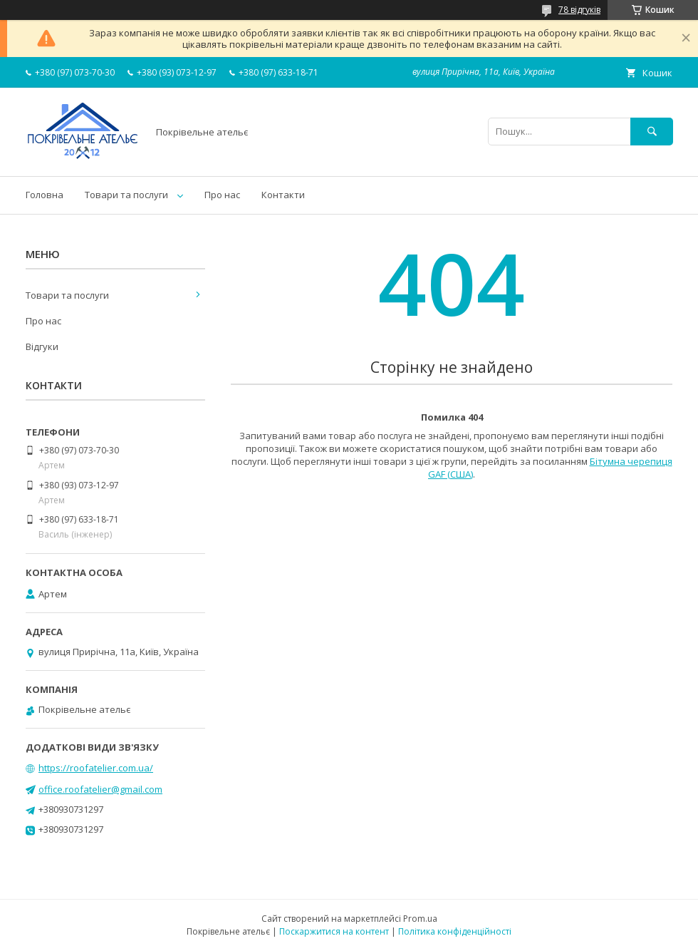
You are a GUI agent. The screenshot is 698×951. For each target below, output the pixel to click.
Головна (44, 194)
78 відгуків (579, 10)
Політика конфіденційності (454, 931)
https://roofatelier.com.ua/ (95, 767)
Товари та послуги (126, 194)
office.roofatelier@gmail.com (100, 789)
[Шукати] (651, 131)
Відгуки (42, 346)
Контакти (283, 194)
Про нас (222, 194)
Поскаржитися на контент (334, 931)
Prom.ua (420, 919)
